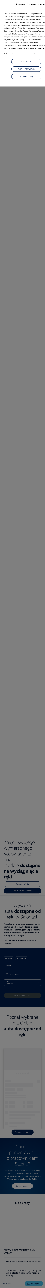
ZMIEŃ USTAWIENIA (26, 69)
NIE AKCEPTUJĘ (26, 76)
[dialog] (22, 644)
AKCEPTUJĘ (26, 61)
